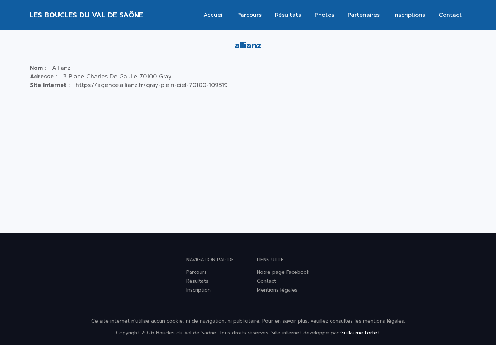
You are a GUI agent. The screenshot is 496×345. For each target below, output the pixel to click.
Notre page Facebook (283, 272)
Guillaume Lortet (359, 332)
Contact (450, 15)
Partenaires (364, 15)
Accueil (213, 15)
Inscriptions (409, 15)
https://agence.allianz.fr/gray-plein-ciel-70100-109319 (152, 85)
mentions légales (383, 321)
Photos (324, 15)
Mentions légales (277, 290)
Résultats (288, 15)
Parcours (249, 15)
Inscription (198, 290)
